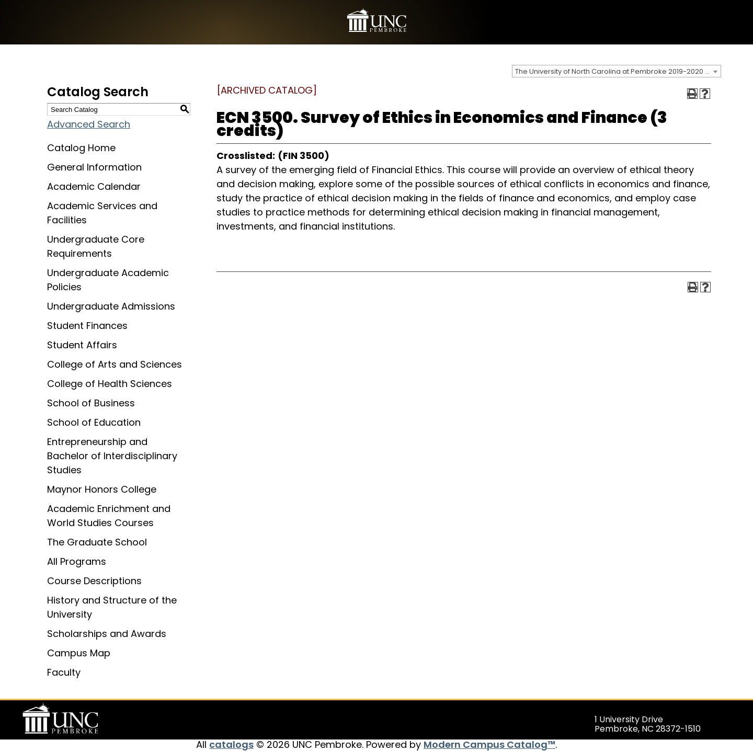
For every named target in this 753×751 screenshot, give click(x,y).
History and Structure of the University (112, 607)
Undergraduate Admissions (111, 306)
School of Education (94, 422)
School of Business (91, 402)
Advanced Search (88, 124)
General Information (94, 167)
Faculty (64, 672)
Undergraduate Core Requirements (95, 246)
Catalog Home (81, 147)
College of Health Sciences (109, 383)
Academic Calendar (94, 186)
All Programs (76, 561)
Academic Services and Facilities (102, 212)
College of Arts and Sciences (114, 364)
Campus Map (78, 652)
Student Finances (87, 325)
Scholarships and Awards (106, 633)
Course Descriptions (94, 580)
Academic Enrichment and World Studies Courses (108, 515)
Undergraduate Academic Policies (108, 279)
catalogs (231, 744)
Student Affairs (82, 344)
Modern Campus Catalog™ (489, 744)
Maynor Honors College (101, 489)
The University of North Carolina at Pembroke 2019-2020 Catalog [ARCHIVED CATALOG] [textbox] (618, 71)
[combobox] (616, 71)
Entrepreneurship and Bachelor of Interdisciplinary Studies (112, 455)
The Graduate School (97, 542)
